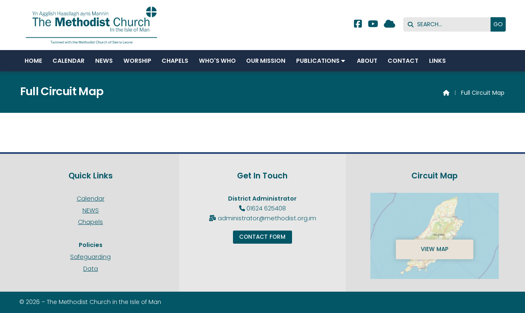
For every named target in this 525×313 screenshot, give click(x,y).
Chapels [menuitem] (175, 61)
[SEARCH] (449, 24)
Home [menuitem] (33, 61)
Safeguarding (90, 257)
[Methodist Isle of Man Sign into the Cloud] (389, 25)
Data (90, 269)
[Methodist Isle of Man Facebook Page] (358, 25)
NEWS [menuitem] (104, 61)
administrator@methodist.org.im (267, 218)
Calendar (91, 198)
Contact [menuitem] (403, 61)
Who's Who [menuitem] (217, 61)
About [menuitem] (367, 61)
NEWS (90, 210)
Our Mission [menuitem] (265, 61)
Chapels (90, 222)
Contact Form (262, 237)
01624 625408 (266, 208)
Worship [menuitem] (137, 61)
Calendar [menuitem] (68, 61)
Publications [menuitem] (318, 61)
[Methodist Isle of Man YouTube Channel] (373, 25)
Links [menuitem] (437, 61)
